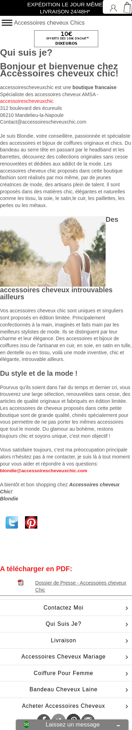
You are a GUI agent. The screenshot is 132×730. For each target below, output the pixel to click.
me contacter (60, 457)
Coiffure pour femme (63, 673)
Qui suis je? (63, 624)
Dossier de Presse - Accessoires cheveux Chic (80, 584)
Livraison (63, 640)
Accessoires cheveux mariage (63, 657)
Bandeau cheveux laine (64, 689)
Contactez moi (64, 608)
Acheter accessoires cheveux (63, 706)
